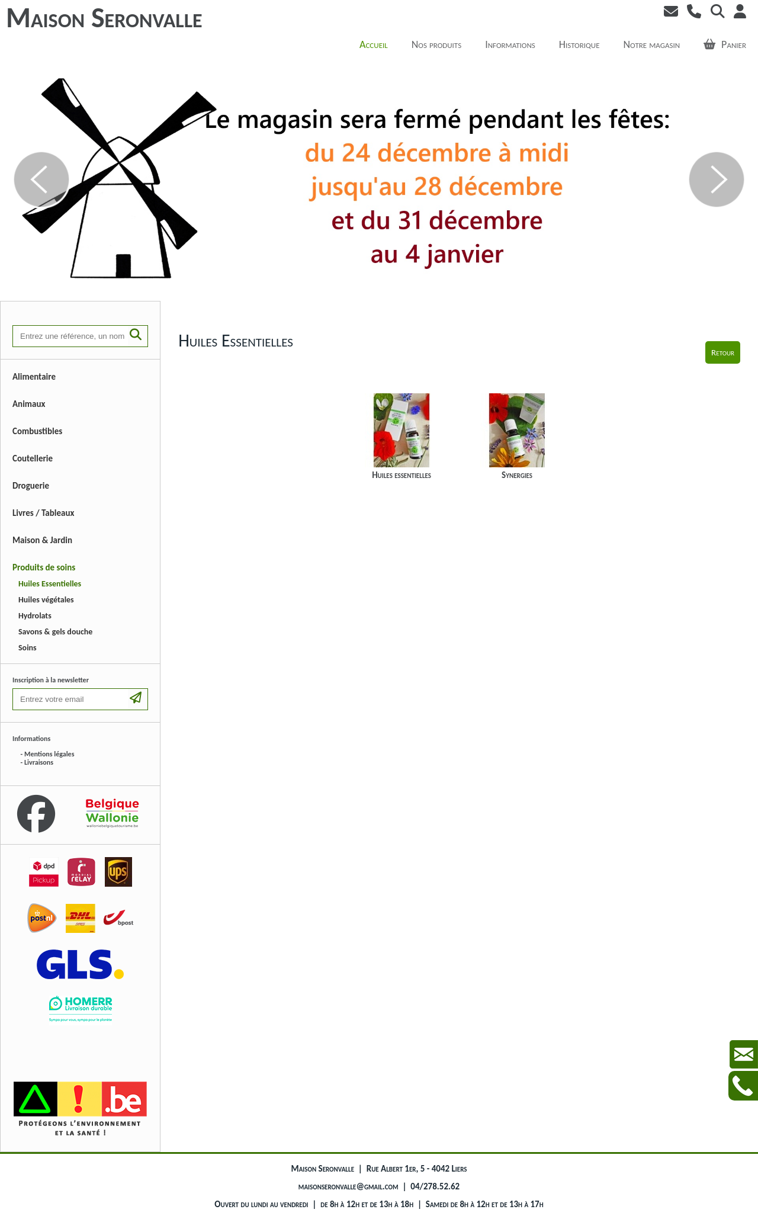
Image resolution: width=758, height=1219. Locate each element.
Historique (579, 44)
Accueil (373, 44)
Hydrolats (35, 616)
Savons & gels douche (55, 632)
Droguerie (30, 485)
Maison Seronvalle (104, 17)
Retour (722, 352)
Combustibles (37, 431)
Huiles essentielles (402, 436)
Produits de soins (43, 567)
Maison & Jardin (42, 540)
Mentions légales (49, 754)
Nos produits (436, 44)
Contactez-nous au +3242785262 (743, 1086)
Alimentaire (34, 376)
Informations (510, 44)
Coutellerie (32, 458)
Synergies (517, 436)
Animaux (28, 404)
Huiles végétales (46, 600)
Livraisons (38, 762)
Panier (725, 44)
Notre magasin (652, 44)
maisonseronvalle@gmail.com (348, 1186)
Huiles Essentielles (49, 584)
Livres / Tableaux (43, 513)
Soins (27, 648)
